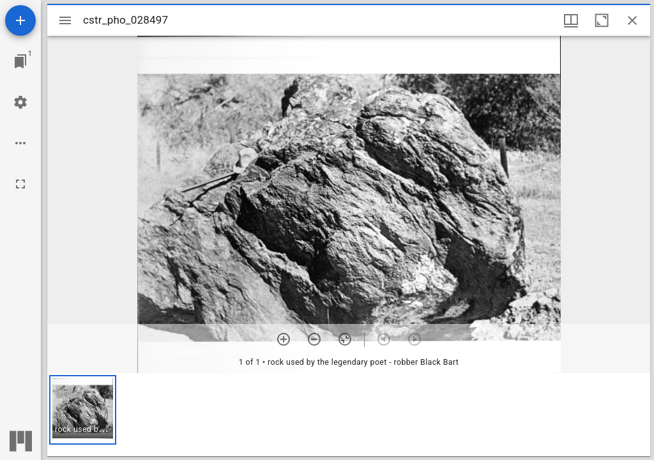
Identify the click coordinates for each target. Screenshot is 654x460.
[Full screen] (20, 184)
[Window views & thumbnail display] (571, 20)
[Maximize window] (601, 20)
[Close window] (632, 20)
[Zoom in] (283, 339)
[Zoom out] (314, 339)
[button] (82, 409)
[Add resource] (20, 20)
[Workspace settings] (20, 102)
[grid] (348, 414)
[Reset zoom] (345, 339)
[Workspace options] (20, 143)
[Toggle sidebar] (65, 20)
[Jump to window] (20, 61)
